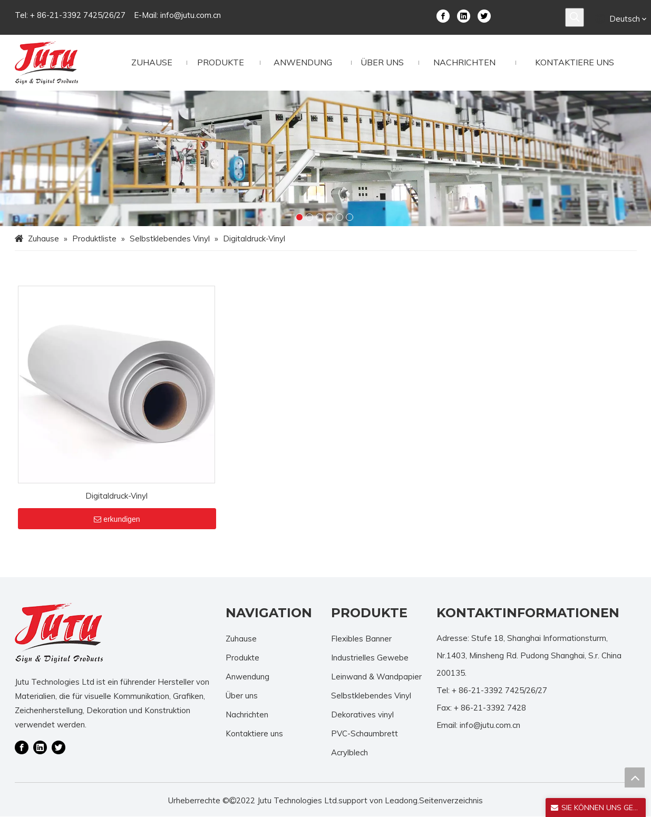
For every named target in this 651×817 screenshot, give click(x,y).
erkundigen (117, 518)
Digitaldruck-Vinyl (116, 495)
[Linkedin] (463, 15)
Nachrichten (247, 714)
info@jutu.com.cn (190, 15)
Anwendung (247, 677)
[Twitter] (484, 15)
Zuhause (241, 639)
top (635, 777)
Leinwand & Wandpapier (376, 677)
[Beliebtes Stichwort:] (574, 17)
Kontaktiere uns (254, 733)
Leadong (401, 801)
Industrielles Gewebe (370, 658)
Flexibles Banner (361, 639)
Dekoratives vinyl (362, 714)
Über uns (242, 695)
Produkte (242, 658)
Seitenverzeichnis (451, 801)
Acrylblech (349, 752)
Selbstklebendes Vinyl (371, 695)
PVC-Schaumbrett (364, 733)
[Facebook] (443, 15)
